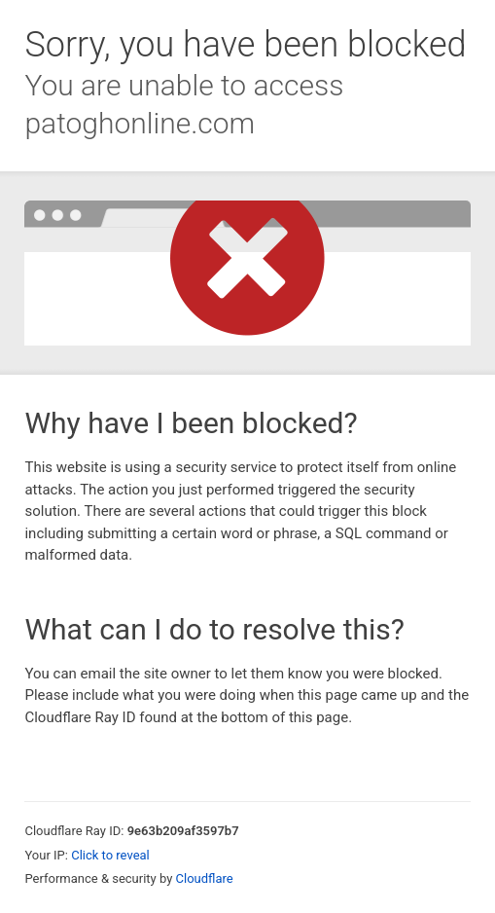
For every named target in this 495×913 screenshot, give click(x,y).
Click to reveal (110, 855)
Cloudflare (204, 878)
